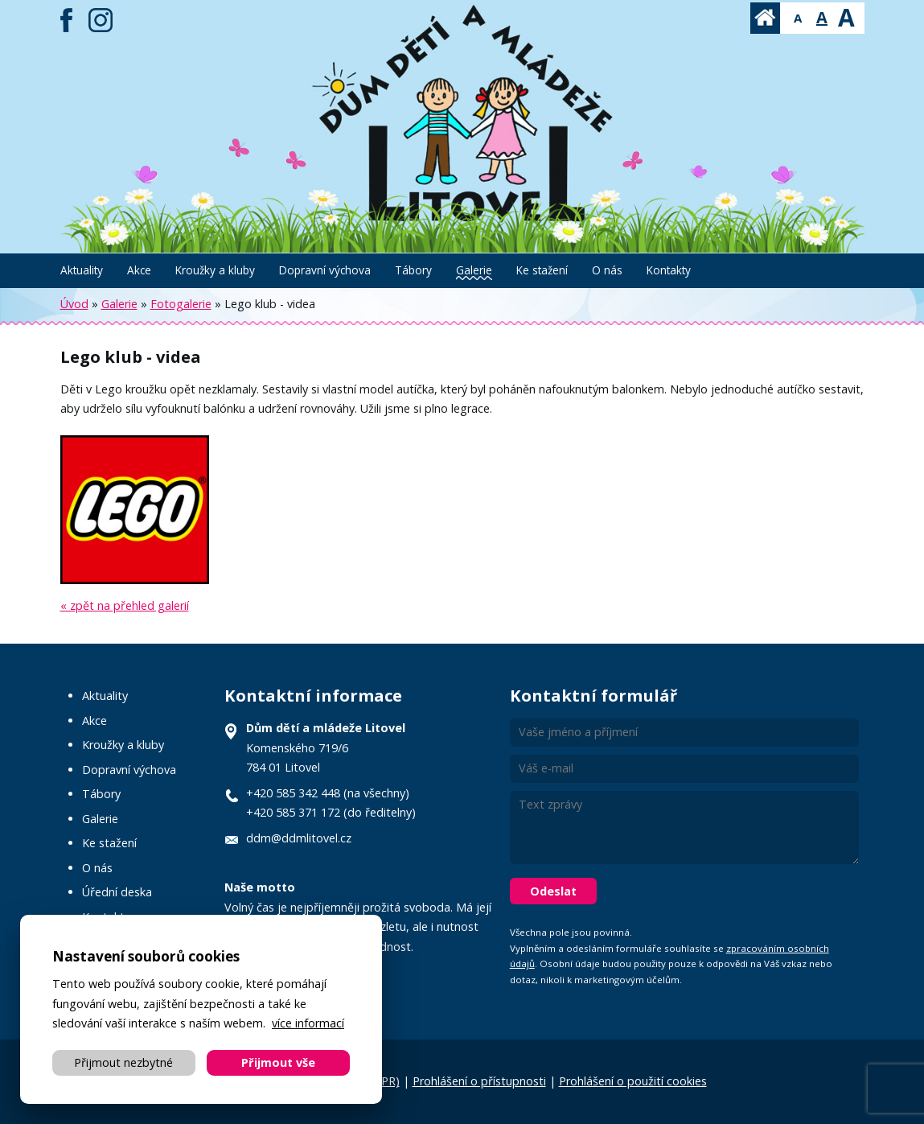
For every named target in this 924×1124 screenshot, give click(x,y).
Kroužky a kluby (215, 270)
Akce (139, 270)
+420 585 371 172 (293, 812)
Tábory (413, 270)
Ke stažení (542, 270)
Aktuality (81, 270)
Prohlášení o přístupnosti (479, 1081)
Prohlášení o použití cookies (633, 1081)
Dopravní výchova (325, 270)
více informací (308, 1023)
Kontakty (669, 270)
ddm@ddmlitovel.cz (298, 838)
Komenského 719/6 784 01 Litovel (325, 747)
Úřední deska (117, 892)
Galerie (474, 270)
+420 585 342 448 (293, 793)
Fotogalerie (180, 303)
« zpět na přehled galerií (124, 605)
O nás (607, 270)
